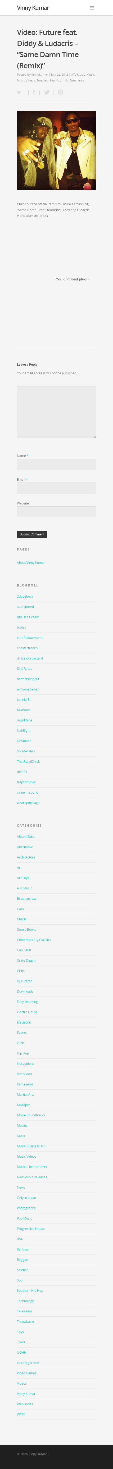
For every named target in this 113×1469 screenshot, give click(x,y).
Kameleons (25, 1084)
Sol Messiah (26, 751)
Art (19, 867)
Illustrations (25, 1063)
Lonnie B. (23, 699)
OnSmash (24, 741)
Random (23, 1249)
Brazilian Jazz (27, 898)
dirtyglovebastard (30, 658)
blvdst (21, 627)
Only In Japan (26, 1197)
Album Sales (26, 836)
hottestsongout (28, 679)
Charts (22, 919)
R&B (20, 1239)
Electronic (24, 1022)
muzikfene (24, 720)
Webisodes (25, 1404)
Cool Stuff (24, 950)
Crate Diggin (26, 960)
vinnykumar (39, 74)
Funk (20, 1043)
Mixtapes (23, 1105)
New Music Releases (32, 1177)
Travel (21, 1342)
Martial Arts (25, 1094)
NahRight (23, 730)
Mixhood (23, 710)
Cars (20, 909)
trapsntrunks (26, 782)
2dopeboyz (25, 596)
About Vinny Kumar (31, 562)
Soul (20, 1280)
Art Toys (23, 878)
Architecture (26, 857)
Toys (20, 1332)
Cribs (21, 970)
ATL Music (78, 74)
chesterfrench (27, 648)
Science (22, 1270)
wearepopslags (28, 803)
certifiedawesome (30, 637)
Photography (26, 1208)
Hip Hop (23, 1053)
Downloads (25, 991)
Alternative (25, 847)
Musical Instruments (32, 1167)
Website (23, 503)
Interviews (24, 1074)
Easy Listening (27, 1001)
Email (22, 479)
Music (90, 74)
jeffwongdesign (28, 689)
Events (22, 1032)
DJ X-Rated (24, 668)
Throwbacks (26, 1321)
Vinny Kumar (33, 7)
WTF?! (21, 1414)
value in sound (27, 792)
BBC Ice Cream (28, 617)
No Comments (74, 80)
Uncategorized (28, 1363)
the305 (22, 772)
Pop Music (24, 1218)
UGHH (21, 1352)
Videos (22, 1383)
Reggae (22, 1259)
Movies (22, 1125)
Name (23, 455)
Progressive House (31, 1228)
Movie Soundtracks (31, 1115)
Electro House (27, 1012)
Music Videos (26, 80)
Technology (25, 1301)
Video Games (27, 1373)
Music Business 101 (31, 1146)
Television (24, 1311)
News (21, 1187)
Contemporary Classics (34, 940)
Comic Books (26, 929)
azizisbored (25, 606)
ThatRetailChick (28, 761)
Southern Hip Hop (49, 80)
